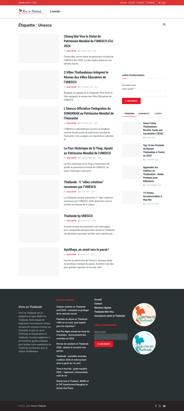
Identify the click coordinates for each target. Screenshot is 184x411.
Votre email (128, 89)
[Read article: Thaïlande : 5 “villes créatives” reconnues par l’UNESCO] (38, 194)
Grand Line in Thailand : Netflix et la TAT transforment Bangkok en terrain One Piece (72, 384)
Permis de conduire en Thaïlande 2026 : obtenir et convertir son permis (72, 347)
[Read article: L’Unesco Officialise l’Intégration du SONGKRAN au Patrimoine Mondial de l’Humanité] (38, 120)
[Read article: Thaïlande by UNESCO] (38, 228)
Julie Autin (71, 51)
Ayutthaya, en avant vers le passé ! (86, 250)
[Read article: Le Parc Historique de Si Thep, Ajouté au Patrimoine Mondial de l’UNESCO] (38, 160)
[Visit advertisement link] (144, 44)
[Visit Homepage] (30, 11)
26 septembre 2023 (87, 158)
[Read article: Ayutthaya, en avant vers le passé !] (38, 261)
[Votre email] (144, 94)
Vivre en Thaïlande (38, 406)
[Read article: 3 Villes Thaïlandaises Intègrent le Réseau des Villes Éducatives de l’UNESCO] (38, 84)
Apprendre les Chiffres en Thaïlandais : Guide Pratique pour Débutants (153, 174)
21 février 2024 (85, 87)
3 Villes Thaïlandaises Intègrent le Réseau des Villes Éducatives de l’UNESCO (86, 77)
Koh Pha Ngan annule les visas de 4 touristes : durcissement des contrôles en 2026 (72, 335)
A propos (140, 3)
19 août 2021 (84, 221)
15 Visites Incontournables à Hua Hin (152, 196)
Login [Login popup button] (162, 3)
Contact (131, 3)
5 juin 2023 (83, 192)
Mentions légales (102, 307)
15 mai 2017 (84, 255)
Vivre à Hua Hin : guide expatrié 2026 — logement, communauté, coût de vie (72, 372)
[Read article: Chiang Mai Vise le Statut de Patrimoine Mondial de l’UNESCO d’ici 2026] (38, 48)
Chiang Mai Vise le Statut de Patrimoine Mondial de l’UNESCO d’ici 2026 (88, 41)
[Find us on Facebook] (155, 406)
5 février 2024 (85, 123)
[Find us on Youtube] (164, 406)
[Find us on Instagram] (160, 406)
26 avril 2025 (84, 51)
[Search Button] (164, 24)
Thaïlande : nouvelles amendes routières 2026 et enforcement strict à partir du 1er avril (71, 360)
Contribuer (150, 3)
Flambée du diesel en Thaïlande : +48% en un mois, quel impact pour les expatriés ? (72, 322)
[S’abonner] (131, 101)
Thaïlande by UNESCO (78, 216)
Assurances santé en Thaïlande (109, 316)
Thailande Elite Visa (104, 312)
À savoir (55, 11)
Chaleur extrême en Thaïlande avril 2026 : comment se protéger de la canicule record (72, 310)
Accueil (123, 3)
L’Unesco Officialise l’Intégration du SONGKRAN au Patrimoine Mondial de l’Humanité (89, 113)
